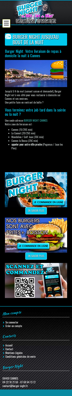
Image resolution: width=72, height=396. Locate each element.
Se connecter (11, 322)
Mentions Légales (14, 353)
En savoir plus (36, 211)
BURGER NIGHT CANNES (35, 120)
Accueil (9, 345)
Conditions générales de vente (20, 357)
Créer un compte (13, 326)
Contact (9, 349)
